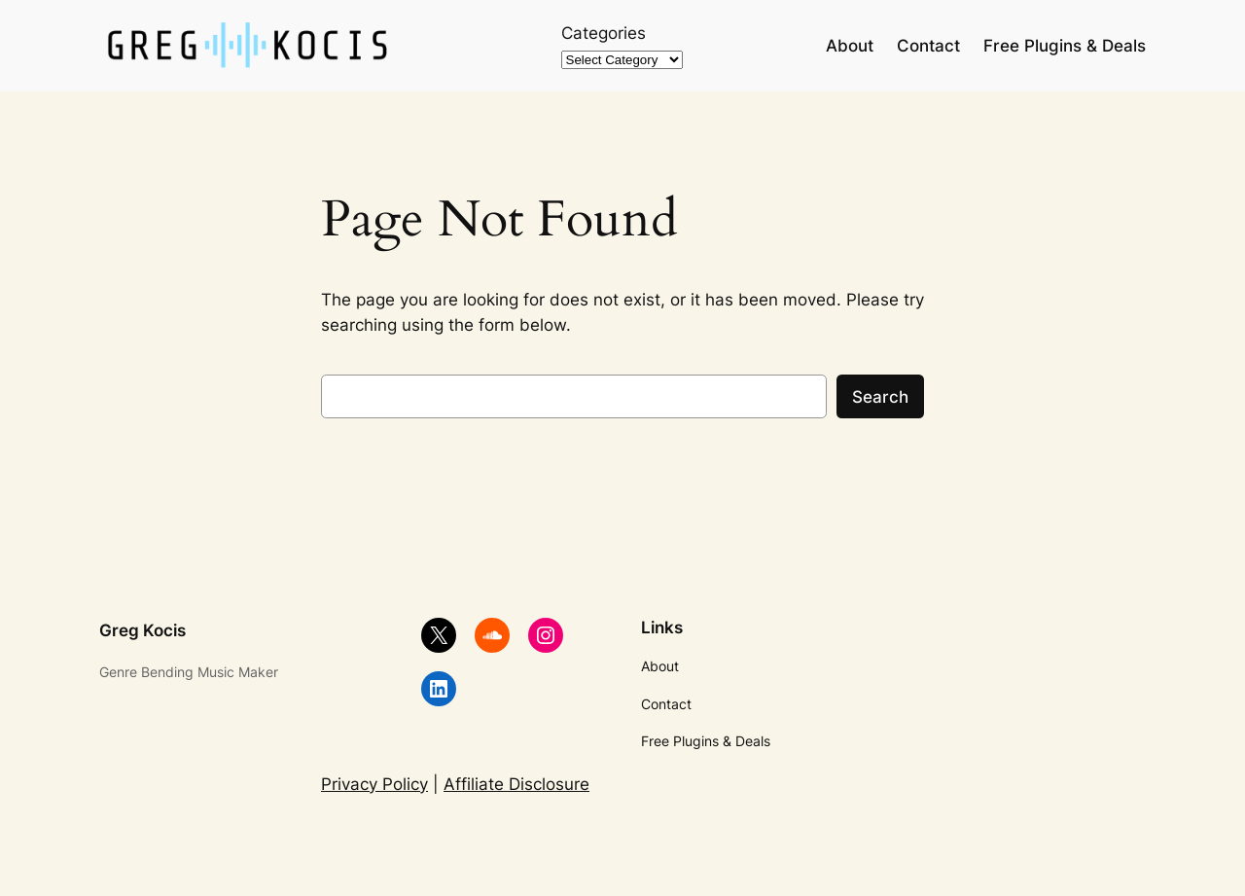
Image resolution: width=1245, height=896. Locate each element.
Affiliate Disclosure (516, 784)
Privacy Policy (374, 784)
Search (880, 397)
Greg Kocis (142, 630)
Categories (603, 33)
